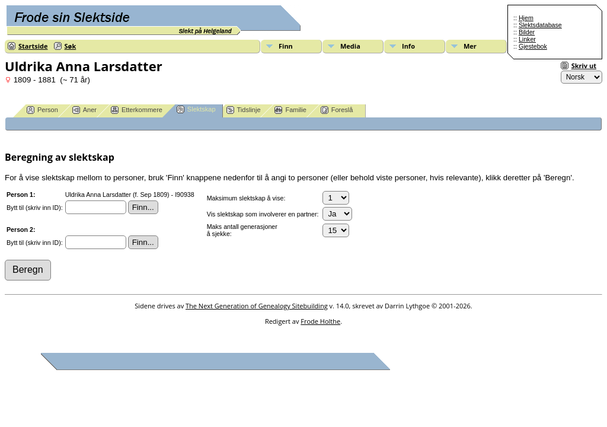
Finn (286, 46)
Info (408, 46)
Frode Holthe (320, 321)
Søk (70, 46)
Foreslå (337, 110)
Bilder (527, 32)
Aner (84, 110)
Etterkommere (136, 110)
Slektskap (196, 109)
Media (350, 46)
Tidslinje (243, 110)
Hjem (526, 17)
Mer (470, 46)
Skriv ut (583, 65)
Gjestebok (533, 46)
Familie (290, 110)
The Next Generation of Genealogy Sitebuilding (257, 305)
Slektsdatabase (540, 24)
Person (42, 110)
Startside (33, 46)
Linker (527, 39)
